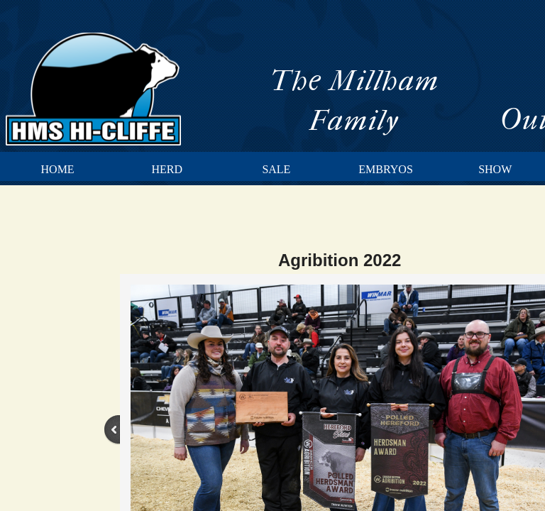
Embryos (385, 169)
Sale (276, 169)
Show (495, 169)
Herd (166, 169)
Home (58, 169)
